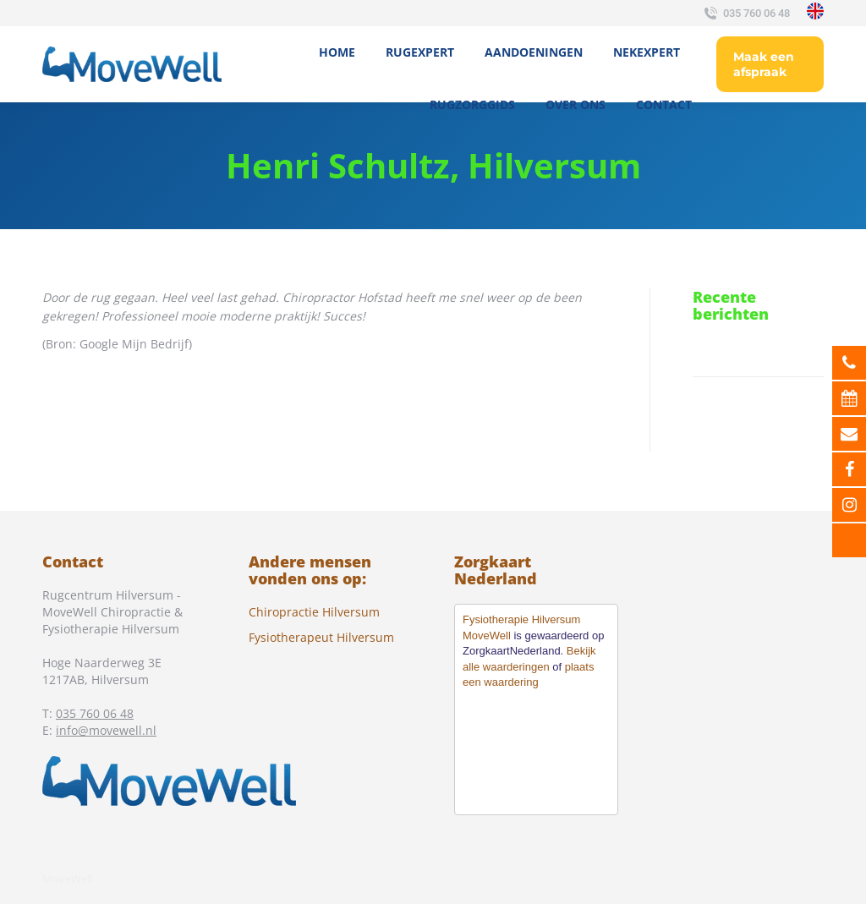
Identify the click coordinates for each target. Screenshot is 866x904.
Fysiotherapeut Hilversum (321, 637)
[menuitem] (337, 52)
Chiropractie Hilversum (314, 612)
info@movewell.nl (106, 730)
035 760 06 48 (745, 13)
